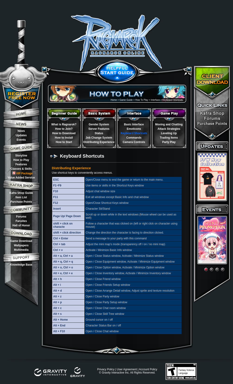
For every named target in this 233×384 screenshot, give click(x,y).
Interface (155, 100)
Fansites (21, 221)
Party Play (169, 142)
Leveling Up (169, 133)
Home (114, 100)
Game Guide (126, 100)
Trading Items (169, 137)
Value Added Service (21, 177)
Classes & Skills (21, 168)
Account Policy (148, 369)
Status (99, 133)
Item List (21, 197)
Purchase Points (21, 201)
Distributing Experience (99, 142)
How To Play (141, 100)
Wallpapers (21, 245)
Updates (21, 135)
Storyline (21, 155)
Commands (133, 137)
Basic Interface (134, 124)
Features (21, 164)
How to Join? (64, 128)
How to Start (64, 142)
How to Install (64, 137)
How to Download (64, 133)
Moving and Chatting (169, 124)
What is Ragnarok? (64, 124)
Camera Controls (134, 142)
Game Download (21, 241)
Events (21, 139)
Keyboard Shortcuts (134, 133)
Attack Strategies (168, 128)
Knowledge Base (21, 264)
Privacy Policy (106, 369)
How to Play (21, 160)
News (21, 131)
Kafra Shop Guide (21, 193)
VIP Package (22, 173)
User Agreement (127, 369)
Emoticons (134, 128)
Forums (21, 216)
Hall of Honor (21, 225)
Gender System (99, 124)
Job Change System (99, 137)
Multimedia (21, 249)
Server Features (98, 128)
